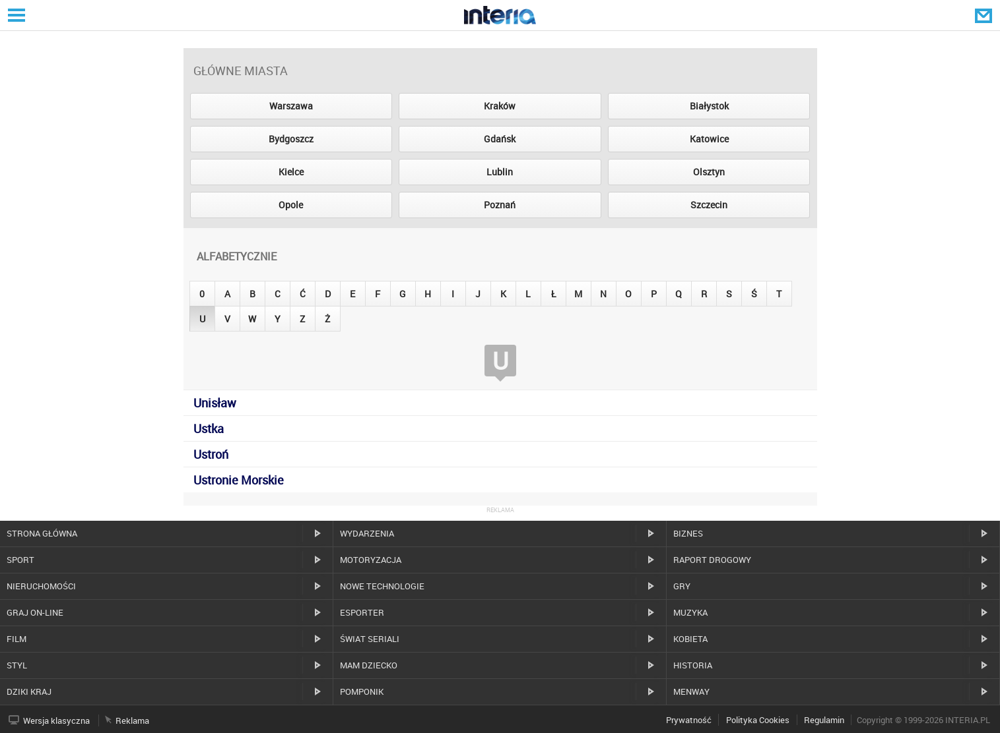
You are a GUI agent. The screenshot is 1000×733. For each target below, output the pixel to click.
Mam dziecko (368, 665)
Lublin (499, 171)
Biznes (688, 533)
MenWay (691, 691)
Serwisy (15, 15)
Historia (692, 665)
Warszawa (291, 106)
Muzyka (690, 612)
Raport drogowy (712, 560)
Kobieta (690, 639)
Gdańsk (500, 138)
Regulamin (824, 720)
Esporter (362, 612)
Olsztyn (709, 171)
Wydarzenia (367, 533)
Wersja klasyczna (56, 720)
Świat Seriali (369, 639)
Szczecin (708, 204)
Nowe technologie (382, 586)
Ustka (208, 428)
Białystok (709, 106)
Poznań (500, 204)
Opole (291, 204)
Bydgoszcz (291, 138)
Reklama (132, 720)
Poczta (985, 15)
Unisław (214, 403)
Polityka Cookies (757, 720)
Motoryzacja (370, 560)
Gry (681, 586)
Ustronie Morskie (238, 480)
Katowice (709, 138)
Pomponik (361, 691)
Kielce (291, 171)
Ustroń (210, 454)
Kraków (500, 106)
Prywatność (689, 720)
